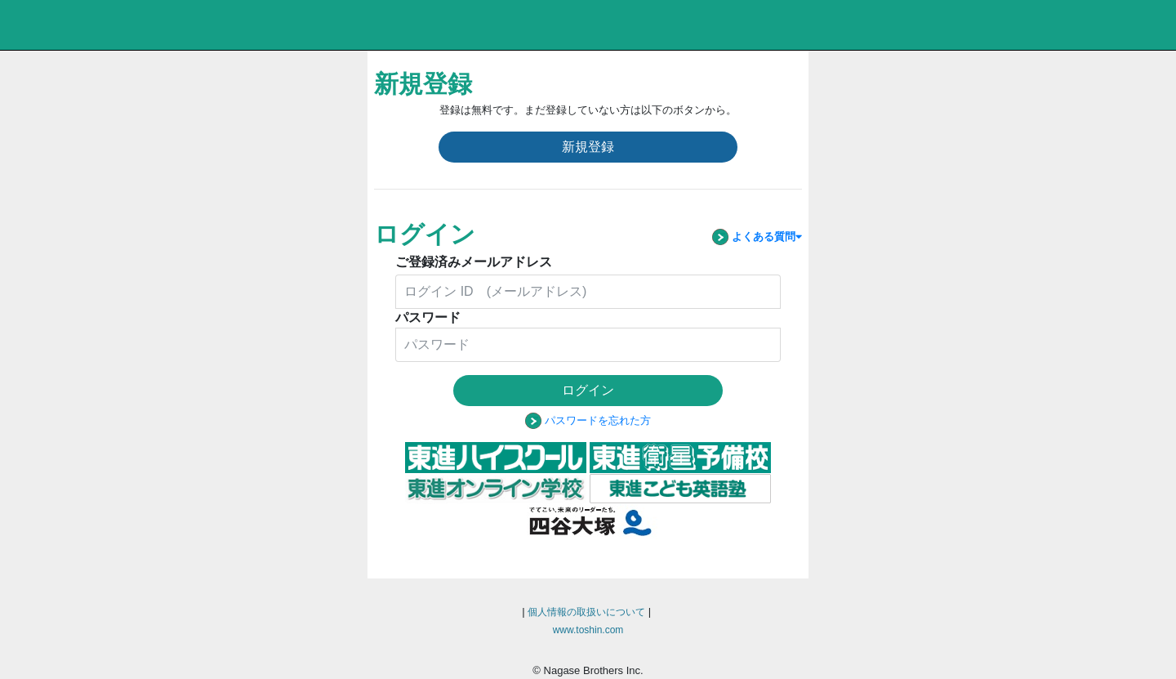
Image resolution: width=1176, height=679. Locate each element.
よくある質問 (753, 236)
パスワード (428, 317)
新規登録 (588, 147)
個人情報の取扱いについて (586, 612)
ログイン (588, 390)
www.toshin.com (588, 630)
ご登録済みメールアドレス (473, 262)
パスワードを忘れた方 (598, 420)
